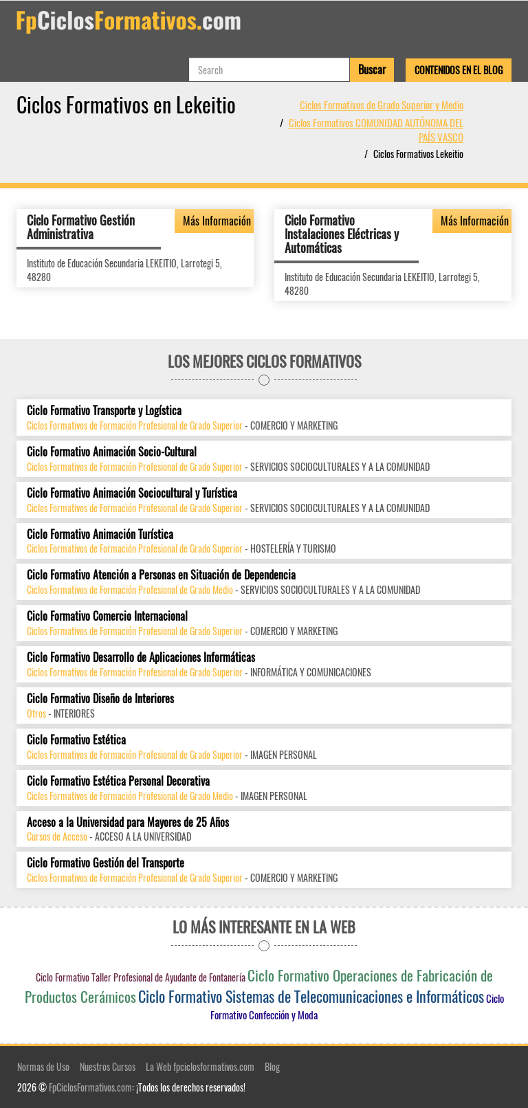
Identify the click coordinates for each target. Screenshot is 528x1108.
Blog (272, 1066)
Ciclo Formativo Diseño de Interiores (100, 699)
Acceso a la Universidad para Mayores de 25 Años (128, 822)
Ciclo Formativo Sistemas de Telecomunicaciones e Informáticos (311, 996)
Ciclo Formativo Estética (76, 740)
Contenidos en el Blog (459, 70)
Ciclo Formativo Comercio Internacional (107, 616)
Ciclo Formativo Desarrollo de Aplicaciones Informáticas (141, 657)
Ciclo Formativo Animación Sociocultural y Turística (132, 493)
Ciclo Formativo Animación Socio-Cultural (112, 452)
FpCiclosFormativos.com (90, 1087)
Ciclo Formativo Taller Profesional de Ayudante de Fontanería (140, 977)
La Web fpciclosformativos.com (200, 1066)
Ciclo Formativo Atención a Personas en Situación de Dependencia (161, 575)
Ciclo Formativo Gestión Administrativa (81, 227)
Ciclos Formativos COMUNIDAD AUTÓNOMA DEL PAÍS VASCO (376, 129)
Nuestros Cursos (107, 1066)
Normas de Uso (43, 1066)
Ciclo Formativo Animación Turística (100, 534)
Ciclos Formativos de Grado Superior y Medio (381, 104)
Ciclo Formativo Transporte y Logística (104, 411)
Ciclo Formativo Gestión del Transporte (105, 863)
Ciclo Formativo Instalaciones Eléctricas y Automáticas (342, 233)
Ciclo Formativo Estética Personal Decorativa (118, 781)
